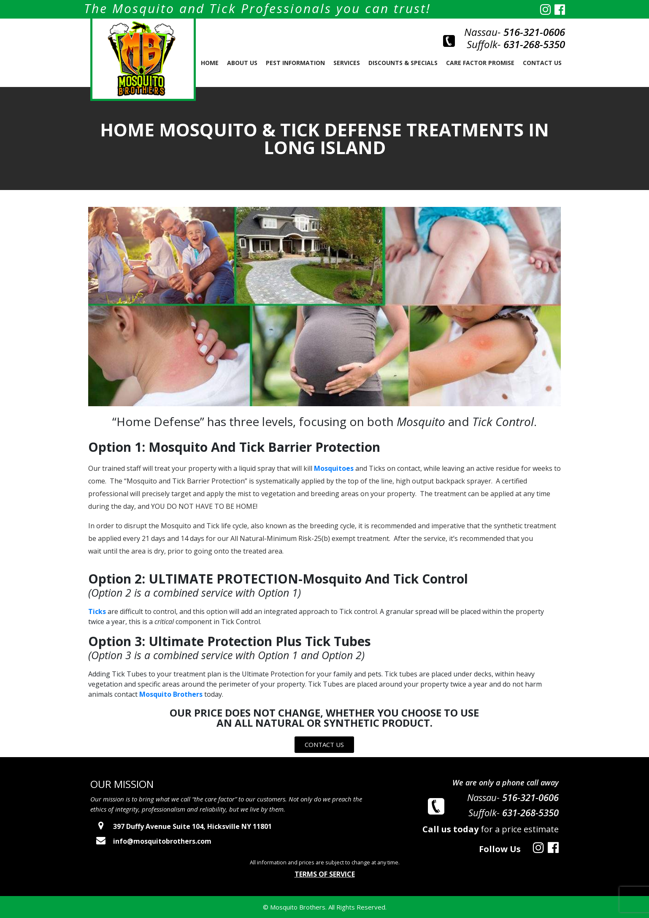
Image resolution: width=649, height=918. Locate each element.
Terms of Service (325, 874)
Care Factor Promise (480, 63)
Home (210, 63)
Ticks (97, 611)
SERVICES (346, 63)
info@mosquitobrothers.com (150, 841)
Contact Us (542, 63)
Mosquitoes (334, 468)
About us (242, 63)
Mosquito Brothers (171, 694)
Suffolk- (516, 44)
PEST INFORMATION (295, 63)
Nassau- (514, 32)
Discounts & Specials (403, 63)
